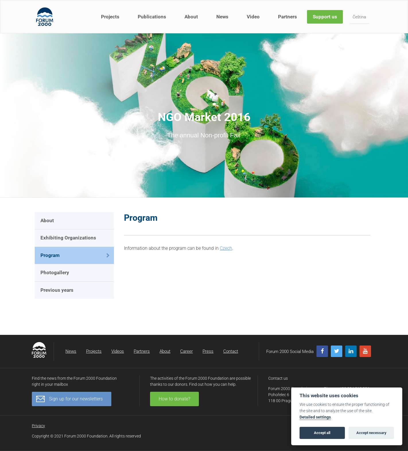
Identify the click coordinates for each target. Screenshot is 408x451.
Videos (117, 351)
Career (186, 351)
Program (50, 255)
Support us (325, 17)
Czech (226, 248)
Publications (152, 17)
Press (208, 351)
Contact (230, 351)
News (222, 17)
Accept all (322, 433)
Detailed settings (315, 417)
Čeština (359, 17)
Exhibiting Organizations (68, 238)
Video (253, 17)
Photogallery (54, 272)
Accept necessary (371, 433)
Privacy (38, 425)
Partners (287, 17)
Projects (110, 17)
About (191, 17)
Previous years (56, 290)
